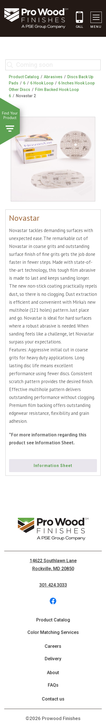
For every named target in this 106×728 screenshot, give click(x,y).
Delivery (53, 658)
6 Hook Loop (41, 83)
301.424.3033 (53, 585)
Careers (53, 646)
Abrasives (53, 77)
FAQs (53, 685)
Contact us (53, 699)
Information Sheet (53, 465)
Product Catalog (24, 77)
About (53, 672)
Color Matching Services (53, 632)
